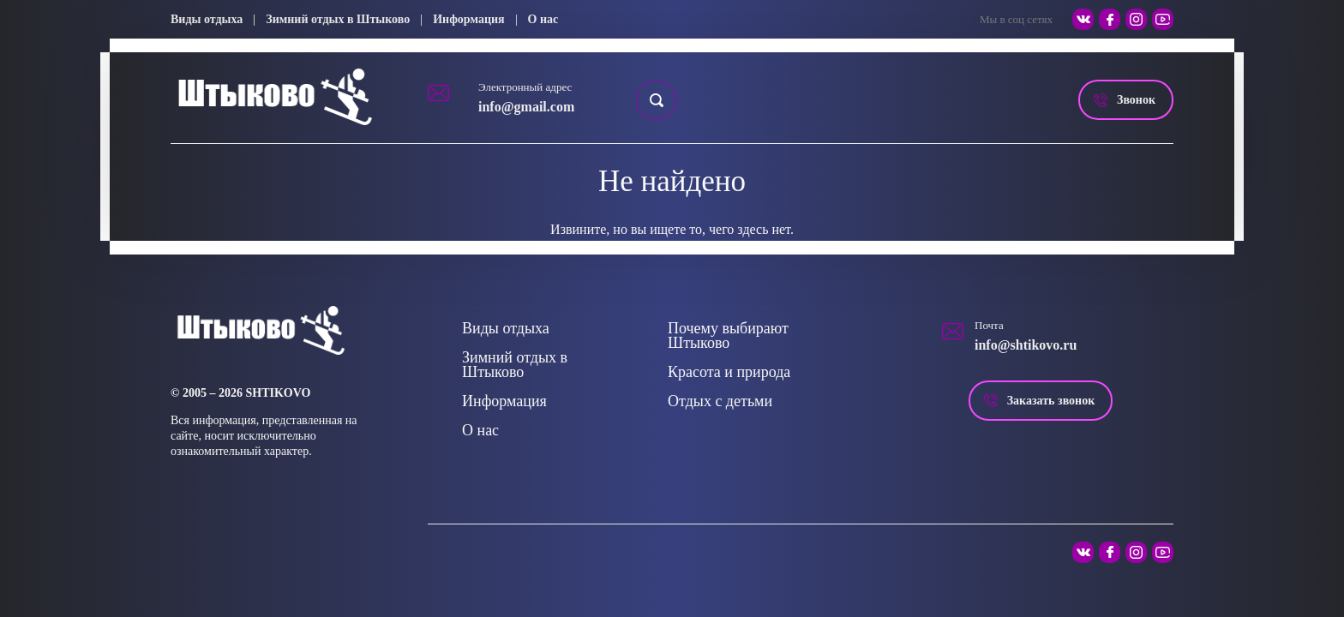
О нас (543, 19)
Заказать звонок (1051, 400)
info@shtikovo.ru (1026, 345)
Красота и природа (729, 371)
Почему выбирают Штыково (728, 335)
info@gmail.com (526, 106)
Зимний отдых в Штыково (338, 19)
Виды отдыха (207, 19)
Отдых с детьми (720, 401)
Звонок (1136, 99)
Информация (468, 19)
